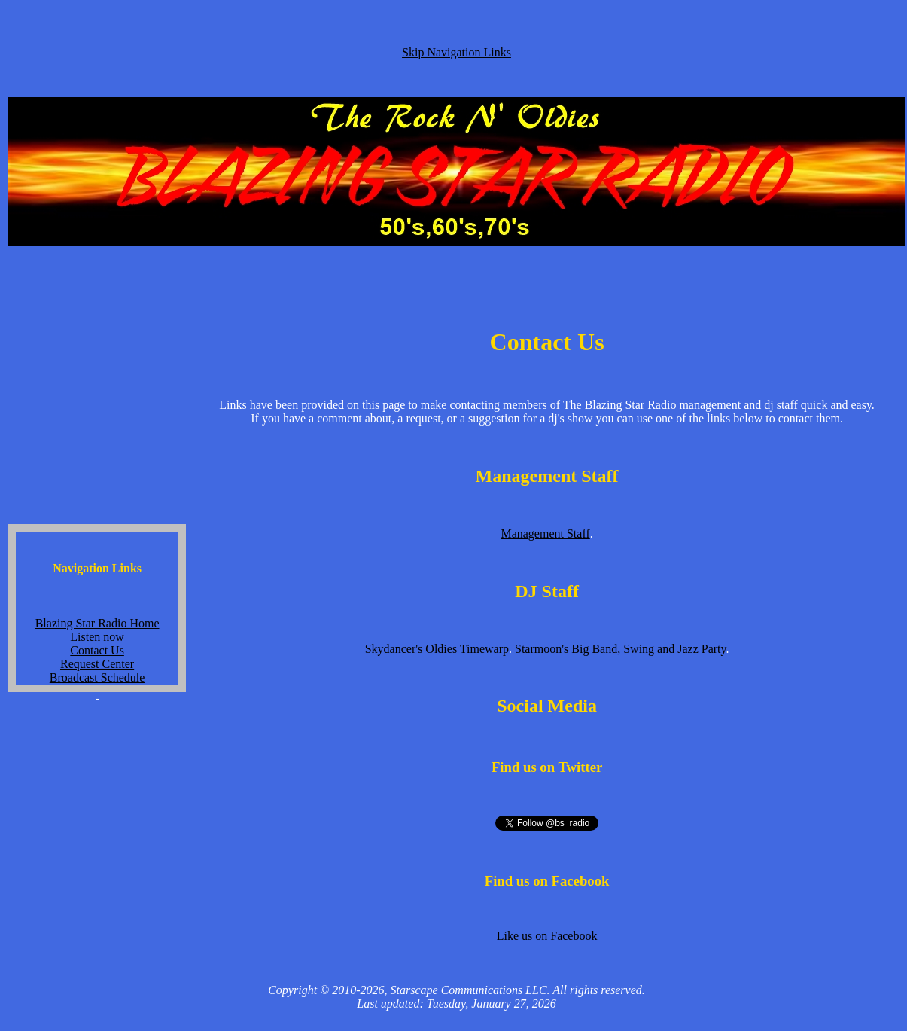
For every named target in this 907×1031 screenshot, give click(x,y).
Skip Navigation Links (456, 52)
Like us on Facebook (547, 935)
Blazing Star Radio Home (97, 623)
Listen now (97, 636)
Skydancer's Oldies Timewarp (437, 648)
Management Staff (545, 533)
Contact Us (97, 650)
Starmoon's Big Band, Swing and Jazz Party (620, 648)
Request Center (97, 663)
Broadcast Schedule (97, 677)
